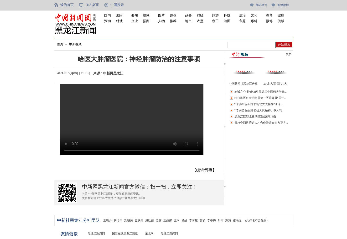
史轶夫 (139, 220)
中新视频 (75, 44)
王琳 (177, 220)
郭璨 (202, 220)
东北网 (149, 233)
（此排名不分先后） (256, 220)
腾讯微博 (261, 5)
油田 (227, 21)
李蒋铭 (193, 220)
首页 (60, 44)
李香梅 (211, 220)
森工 (215, 21)
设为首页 (67, 5)
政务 (188, 15)
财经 (200, 15)
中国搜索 (117, 5)
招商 (146, 21)
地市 (188, 21)
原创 (173, 15)
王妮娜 (167, 220)
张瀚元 (237, 220)
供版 (281, 21)
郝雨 (220, 220)
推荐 (173, 21)
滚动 (107, 21)
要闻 (134, 15)
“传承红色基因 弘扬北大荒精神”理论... (258, 104)
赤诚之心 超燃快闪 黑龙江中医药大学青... (260, 91)
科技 (227, 15)
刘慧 (228, 220)
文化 (254, 15)
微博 (269, 21)
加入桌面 (92, 5)
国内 (107, 15)
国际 (119, 15)
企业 (134, 21)
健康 (281, 15)
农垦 (200, 21)
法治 (242, 15)
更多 (289, 54)
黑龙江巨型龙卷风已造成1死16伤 (255, 116)
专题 (242, 21)
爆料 (254, 21)
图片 (161, 15)
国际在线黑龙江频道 (125, 233)
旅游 (215, 15)
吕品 (184, 220)
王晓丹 (107, 220)
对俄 (119, 21)
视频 (146, 15)
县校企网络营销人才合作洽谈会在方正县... (261, 122)
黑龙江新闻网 (169, 233)
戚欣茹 (149, 220)
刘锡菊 (128, 220)
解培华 (118, 220)
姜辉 (158, 220)
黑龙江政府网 (96, 233)
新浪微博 (283, 5)
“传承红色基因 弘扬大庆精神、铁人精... (259, 110)
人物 (161, 21)
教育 (269, 15)
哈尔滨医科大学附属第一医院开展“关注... (260, 98)
